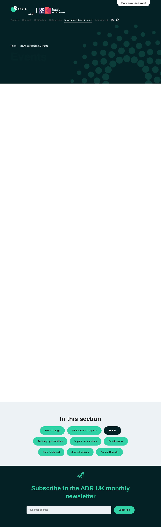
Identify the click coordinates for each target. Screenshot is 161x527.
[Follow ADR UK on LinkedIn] (112, 19)
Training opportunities (124, 152)
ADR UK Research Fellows (126, 129)
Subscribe (124, 510)
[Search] (117, 20)
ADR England (120, 187)
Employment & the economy (127, 249)
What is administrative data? (134, 3)
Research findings (122, 143)
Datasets (118, 133)
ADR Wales (119, 201)
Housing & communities (125, 258)
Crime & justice (121, 244)
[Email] (69, 510)
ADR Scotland (120, 192)
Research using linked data (126, 147)
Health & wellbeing (122, 253)
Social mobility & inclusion (126, 263)
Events (117, 138)
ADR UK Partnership (123, 196)
